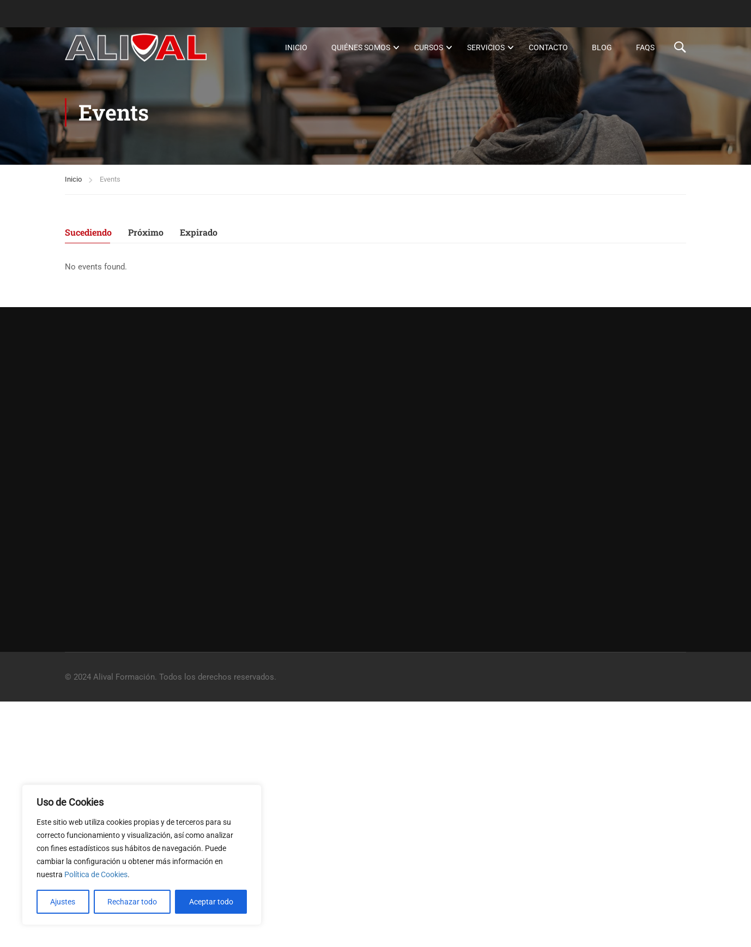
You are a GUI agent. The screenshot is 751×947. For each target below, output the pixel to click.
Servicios (486, 47)
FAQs (645, 47)
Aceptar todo (211, 901)
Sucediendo (88, 232)
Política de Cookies (96, 874)
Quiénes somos (360, 47)
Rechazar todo (132, 901)
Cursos (428, 47)
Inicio (296, 47)
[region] (142, 854)
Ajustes (62, 901)
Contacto (548, 47)
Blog (602, 47)
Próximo (145, 232)
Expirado (198, 232)
